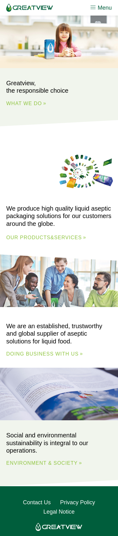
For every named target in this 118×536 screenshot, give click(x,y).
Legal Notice (59, 512)
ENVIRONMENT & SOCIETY (42, 463)
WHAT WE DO (24, 103)
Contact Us (37, 502)
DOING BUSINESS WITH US (42, 354)
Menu (101, 7)
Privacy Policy (77, 502)
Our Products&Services (44, 237)
